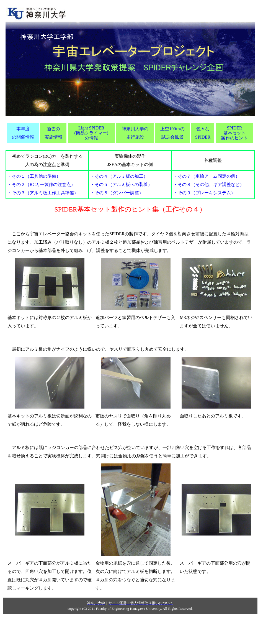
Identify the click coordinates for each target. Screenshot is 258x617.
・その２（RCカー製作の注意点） (41, 184)
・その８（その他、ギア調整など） (208, 184)
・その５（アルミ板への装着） (121, 184)
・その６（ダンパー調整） (116, 192)
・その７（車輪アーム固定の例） (206, 176)
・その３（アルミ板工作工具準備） (42, 192)
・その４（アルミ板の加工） (119, 176)
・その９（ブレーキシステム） (204, 192)
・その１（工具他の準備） (34, 176)
